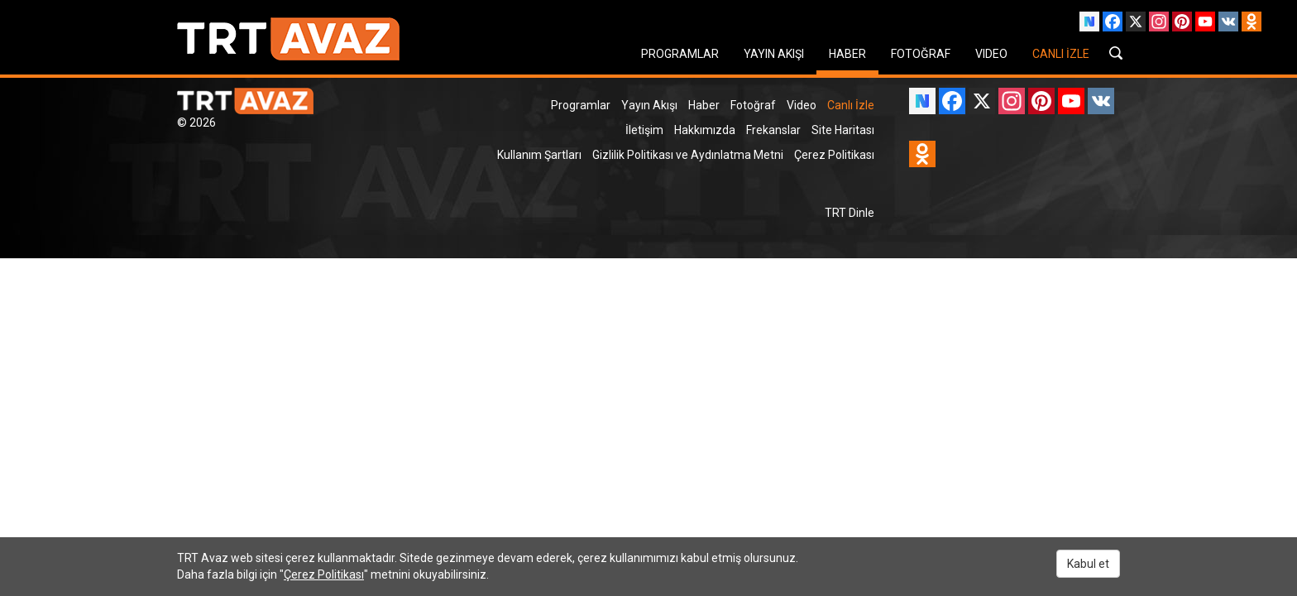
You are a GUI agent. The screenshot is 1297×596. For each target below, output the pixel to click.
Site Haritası (842, 130)
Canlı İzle (850, 105)
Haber (704, 105)
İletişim (644, 130)
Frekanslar (773, 130)
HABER (847, 53)
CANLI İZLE (1060, 53)
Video (801, 105)
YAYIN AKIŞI (774, 53)
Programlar (580, 105)
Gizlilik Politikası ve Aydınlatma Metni (687, 154)
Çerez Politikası (834, 154)
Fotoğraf (753, 105)
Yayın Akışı (649, 105)
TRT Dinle (849, 212)
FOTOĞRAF (920, 53)
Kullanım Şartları (539, 154)
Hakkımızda (704, 130)
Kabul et (1088, 563)
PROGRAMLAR (680, 53)
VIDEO (991, 53)
